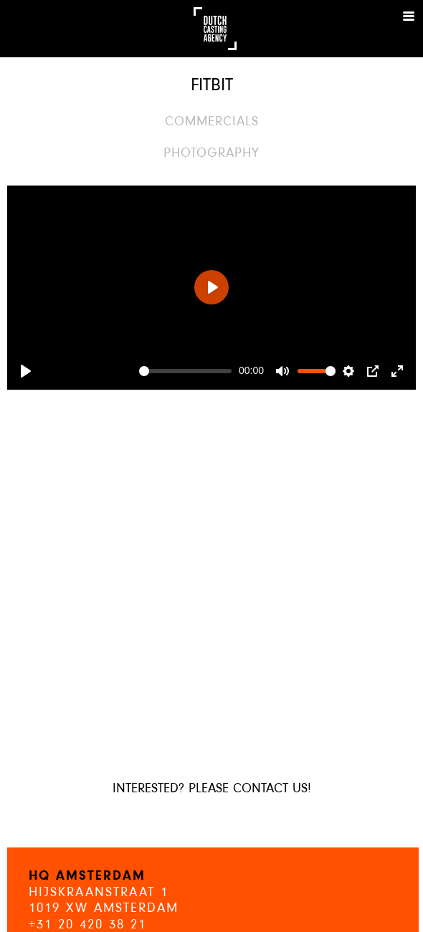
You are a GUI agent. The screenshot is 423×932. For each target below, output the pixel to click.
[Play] (25, 371)
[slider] (185, 371)
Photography (211, 153)
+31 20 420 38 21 (87, 925)
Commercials (212, 122)
